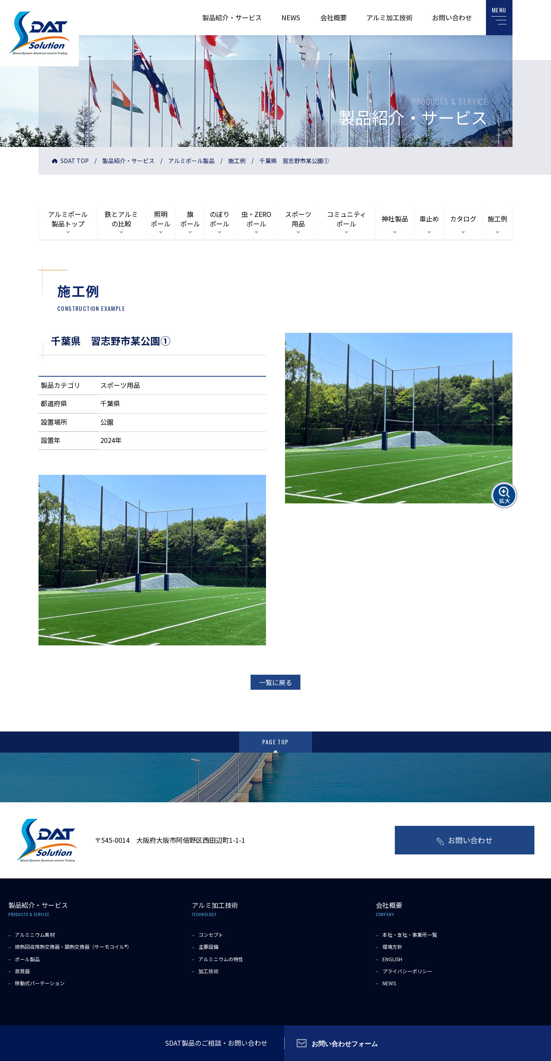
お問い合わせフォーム (345, 1043)
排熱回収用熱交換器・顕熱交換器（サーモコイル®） (73, 946)
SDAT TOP (74, 160)
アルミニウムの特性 (220, 958)
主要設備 (208, 946)
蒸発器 (22, 970)
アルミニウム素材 (35, 934)
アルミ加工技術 (389, 17)
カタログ (463, 219)
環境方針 (392, 946)
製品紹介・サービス (232, 17)
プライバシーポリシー (407, 970)
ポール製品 (27, 958)
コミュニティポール (346, 218)
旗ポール (190, 218)
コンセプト (210, 934)
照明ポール (161, 218)
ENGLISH (392, 958)
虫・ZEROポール (256, 218)
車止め (429, 219)
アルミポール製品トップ (68, 218)
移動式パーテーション (40, 982)
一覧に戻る (275, 682)
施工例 (237, 160)
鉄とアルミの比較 (121, 218)
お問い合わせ (452, 17)
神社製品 (395, 219)
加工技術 (208, 970)
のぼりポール (220, 218)
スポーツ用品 (298, 218)
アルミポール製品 (191, 160)
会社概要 (333, 17)
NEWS (290, 17)
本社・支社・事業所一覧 (409, 934)
